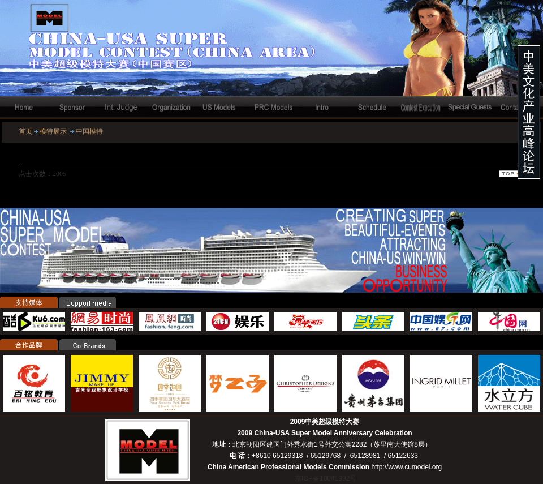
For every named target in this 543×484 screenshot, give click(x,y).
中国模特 (89, 131)
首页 (25, 131)
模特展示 (53, 131)
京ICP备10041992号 (325, 478)
